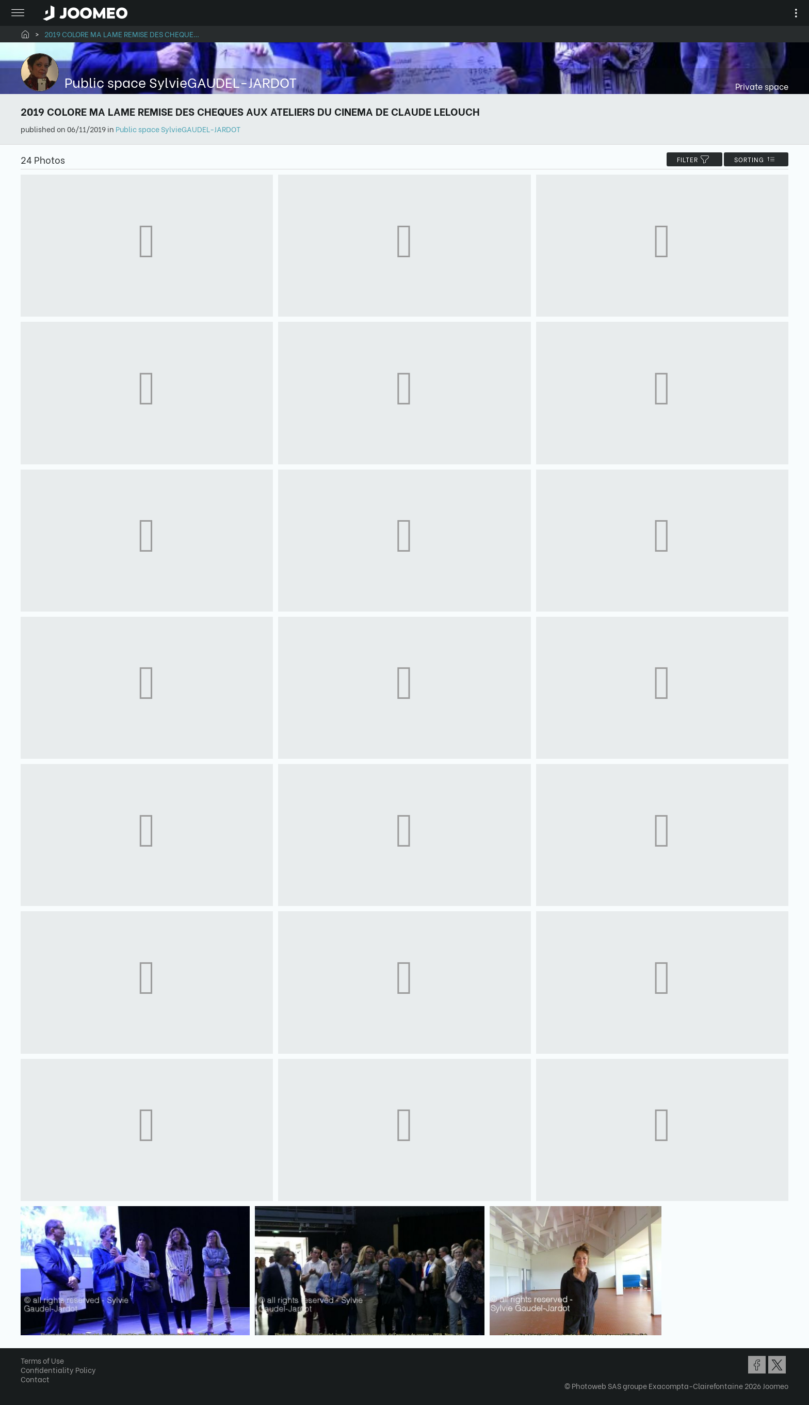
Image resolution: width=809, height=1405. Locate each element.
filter (694, 159)
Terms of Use (42, 1360)
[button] (27, 1352)
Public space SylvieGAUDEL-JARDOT (178, 128)
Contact (35, 1378)
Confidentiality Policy (58, 1369)
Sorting (756, 159)
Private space (761, 86)
